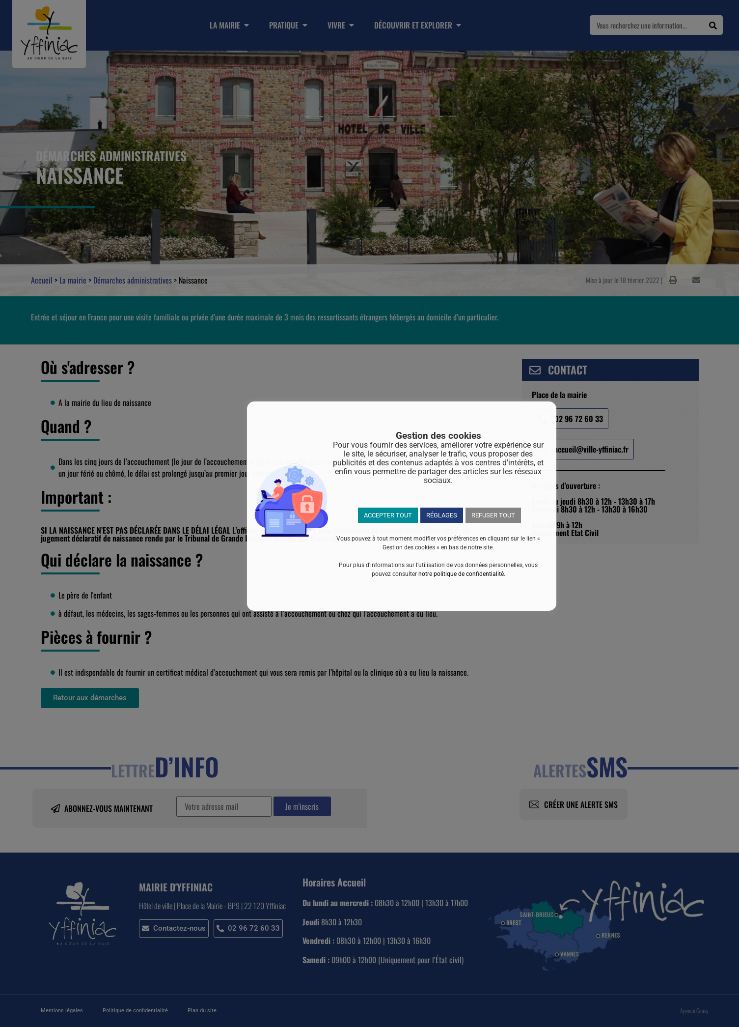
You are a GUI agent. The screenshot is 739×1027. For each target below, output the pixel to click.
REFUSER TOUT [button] (493, 515)
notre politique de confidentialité (461, 574)
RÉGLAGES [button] (441, 515)
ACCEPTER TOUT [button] (388, 515)
